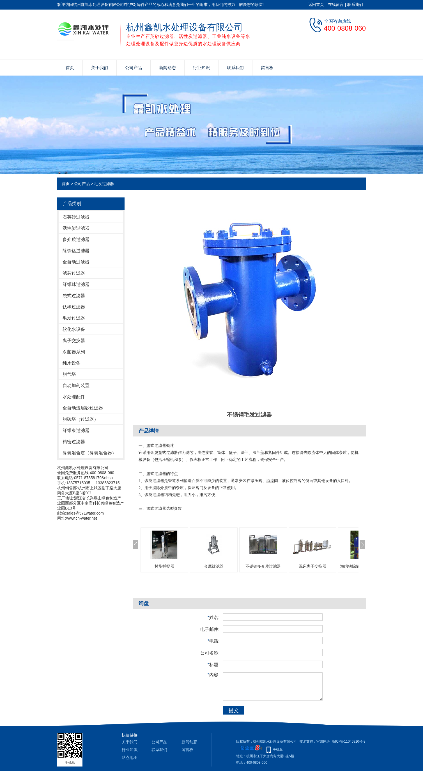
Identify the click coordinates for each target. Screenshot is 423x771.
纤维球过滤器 (76, 284)
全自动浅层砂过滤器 (83, 408)
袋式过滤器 (74, 295)
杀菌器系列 (74, 351)
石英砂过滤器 (76, 217)
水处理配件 (74, 396)
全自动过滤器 (76, 262)
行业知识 (201, 67)
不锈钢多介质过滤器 (263, 566)
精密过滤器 (74, 441)
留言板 (267, 67)
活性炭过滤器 (76, 228)
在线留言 (336, 4)
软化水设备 (74, 329)
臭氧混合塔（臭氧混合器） (89, 453)
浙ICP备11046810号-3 (348, 741)
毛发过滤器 (104, 183)
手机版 (278, 749)
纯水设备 (72, 363)
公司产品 (133, 67)
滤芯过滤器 (74, 273)
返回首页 (316, 4)
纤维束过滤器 (76, 430)
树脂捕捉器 (164, 566)
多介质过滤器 (76, 239)
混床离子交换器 (312, 566)
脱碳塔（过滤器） (80, 419)
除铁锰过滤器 (76, 250)
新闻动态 (167, 67)
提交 (234, 710)
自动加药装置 (76, 385)
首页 (70, 67)
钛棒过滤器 (74, 306)
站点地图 (129, 757)
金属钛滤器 (214, 566)
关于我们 (99, 67)
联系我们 (355, 4)
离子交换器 (74, 340)
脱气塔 (69, 374)
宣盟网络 (323, 741)
